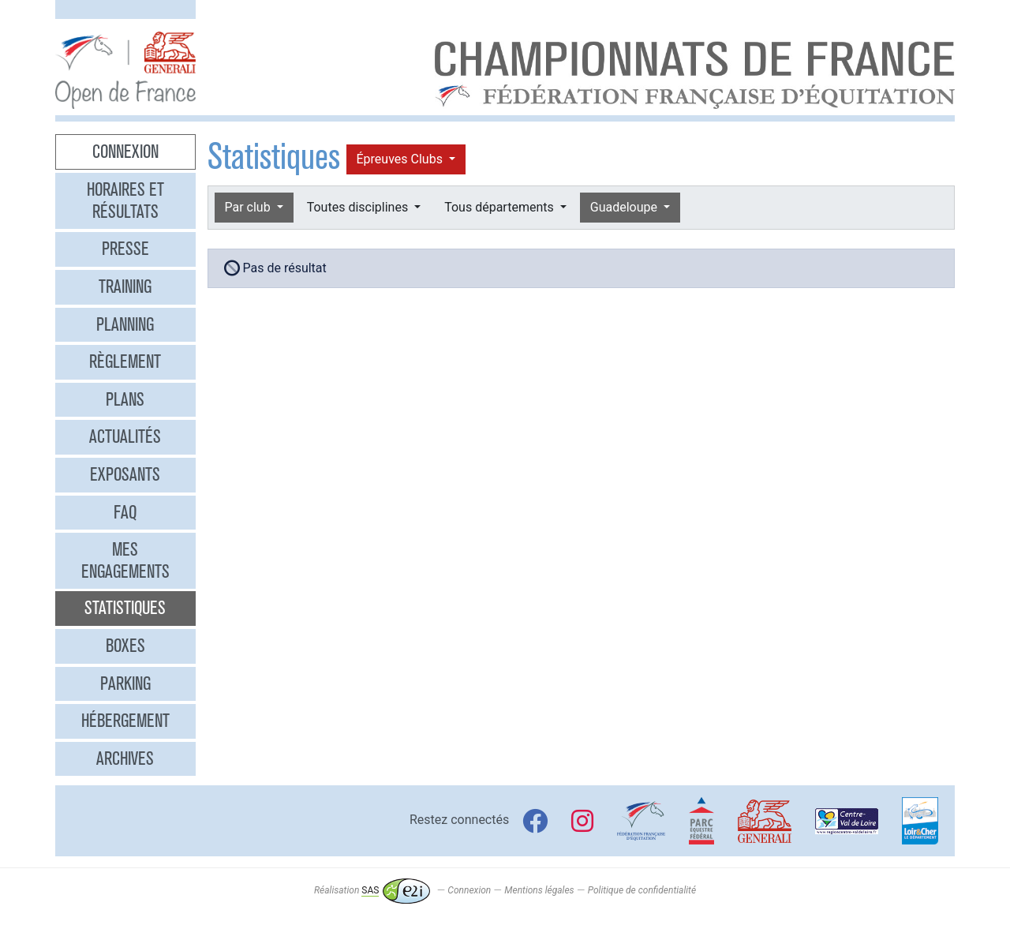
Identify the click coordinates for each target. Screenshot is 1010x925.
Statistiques (125, 608)
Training (125, 286)
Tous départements (500, 207)
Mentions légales (539, 890)
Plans (125, 399)
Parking (125, 683)
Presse (125, 249)
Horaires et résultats (125, 200)
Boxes (125, 646)
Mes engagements (125, 560)
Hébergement (125, 721)
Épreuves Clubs (401, 159)
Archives (125, 758)
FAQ (125, 512)
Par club (249, 207)
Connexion (125, 151)
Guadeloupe (625, 207)
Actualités (125, 436)
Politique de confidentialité (642, 890)
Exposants (125, 474)
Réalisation (372, 890)
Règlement (125, 361)
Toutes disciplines (359, 207)
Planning (125, 324)
